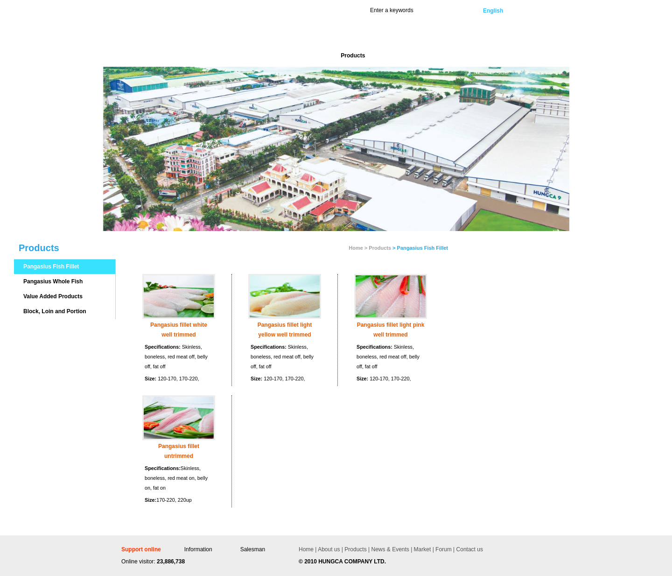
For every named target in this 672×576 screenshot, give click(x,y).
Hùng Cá (185, 33)
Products (380, 248)
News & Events (389, 549)
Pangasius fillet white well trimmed (178, 330)
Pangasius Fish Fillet (51, 266)
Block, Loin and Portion (54, 311)
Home (306, 549)
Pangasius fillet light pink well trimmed (391, 330)
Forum (443, 549)
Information (198, 549)
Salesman (252, 549)
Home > (358, 248)
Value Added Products (53, 296)
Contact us (469, 549)
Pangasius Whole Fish (53, 281)
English (493, 10)
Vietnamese (532, 10)
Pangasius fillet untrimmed (178, 451)
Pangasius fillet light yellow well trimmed (285, 330)
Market (421, 549)
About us (329, 549)
